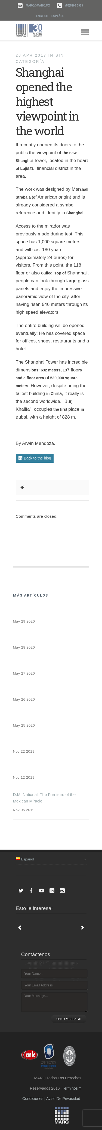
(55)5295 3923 (74, 5)
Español (57, 16)
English (42, 16)
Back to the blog (37, 458)
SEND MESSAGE (68, 1019)
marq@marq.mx (38, 5)
